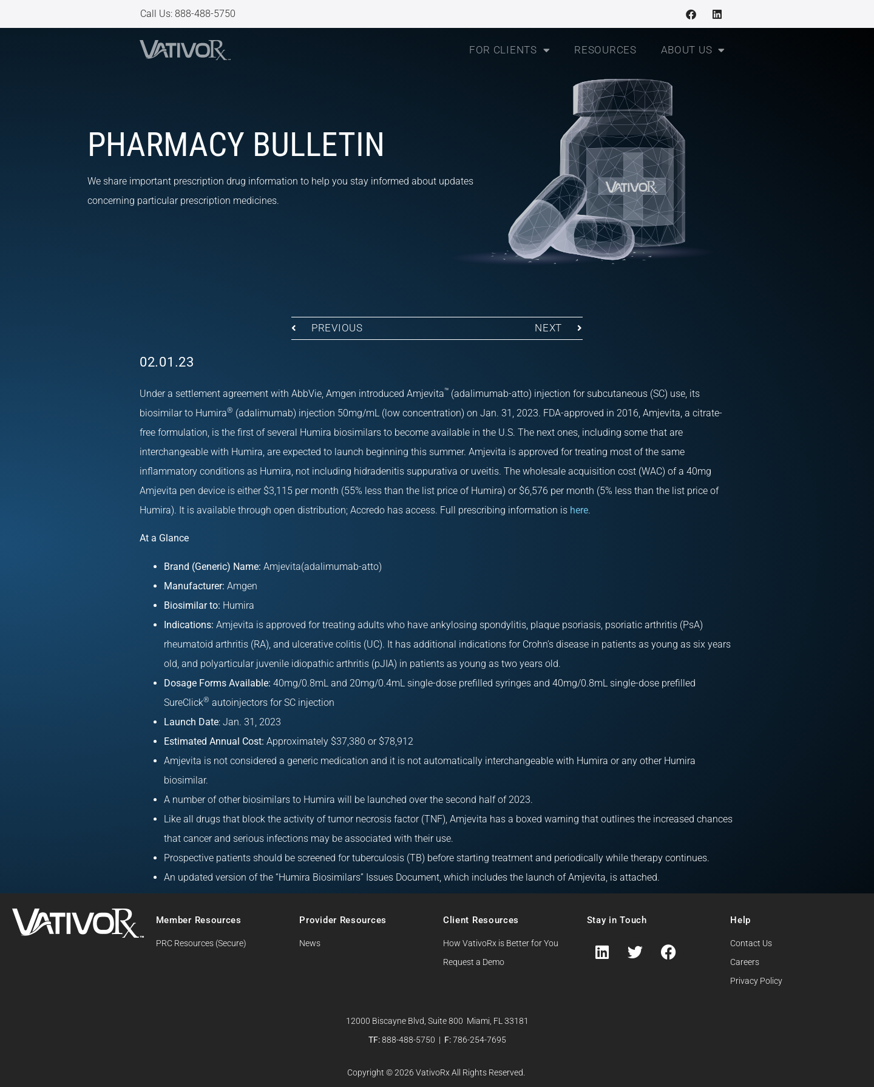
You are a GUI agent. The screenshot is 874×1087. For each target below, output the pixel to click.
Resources (605, 50)
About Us (693, 50)
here (579, 510)
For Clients (509, 50)
